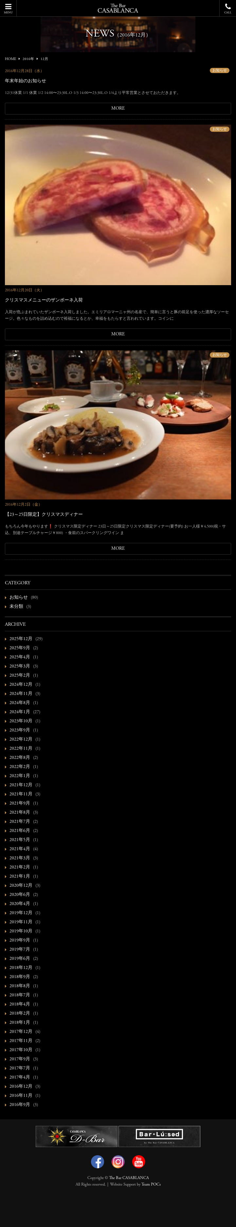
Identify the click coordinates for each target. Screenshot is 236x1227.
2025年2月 (19, 675)
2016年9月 (19, 1105)
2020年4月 (19, 904)
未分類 (16, 607)
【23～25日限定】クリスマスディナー (44, 515)
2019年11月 (20, 922)
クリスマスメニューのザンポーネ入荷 (44, 300)
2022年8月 (19, 758)
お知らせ (219, 70)
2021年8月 (19, 812)
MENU (8, 8)
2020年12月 (20, 885)
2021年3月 (19, 858)
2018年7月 (19, 995)
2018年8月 (19, 986)
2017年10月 (20, 1050)
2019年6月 (19, 959)
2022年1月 (19, 776)
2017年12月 (20, 1032)
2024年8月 (19, 703)
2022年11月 (20, 748)
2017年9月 (19, 1059)
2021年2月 (19, 867)
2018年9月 (19, 977)
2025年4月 (19, 657)
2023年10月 (20, 721)
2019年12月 (20, 913)
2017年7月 (19, 1068)
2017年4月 (19, 1077)
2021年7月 (19, 822)
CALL (228, 8)
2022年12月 (20, 739)
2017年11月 (20, 1041)
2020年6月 (19, 895)
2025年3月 (19, 666)
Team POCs (151, 1185)
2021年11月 (20, 794)
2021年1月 (19, 876)
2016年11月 (20, 1096)
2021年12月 (20, 785)
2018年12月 (20, 968)
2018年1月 (19, 1022)
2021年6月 (19, 831)
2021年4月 (19, 849)
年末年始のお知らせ (25, 81)
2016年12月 (20, 1086)
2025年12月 (20, 639)
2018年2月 (19, 1013)
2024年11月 (20, 694)
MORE (118, 108)
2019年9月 (19, 940)
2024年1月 (19, 712)
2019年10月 (20, 931)
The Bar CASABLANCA (129, 1178)
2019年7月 (19, 949)
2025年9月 (19, 648)
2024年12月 (20, 685)
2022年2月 (19, 767)
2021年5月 (19, 840)
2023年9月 (19, 730)
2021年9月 (19, 803)
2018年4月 (19, 1004)
